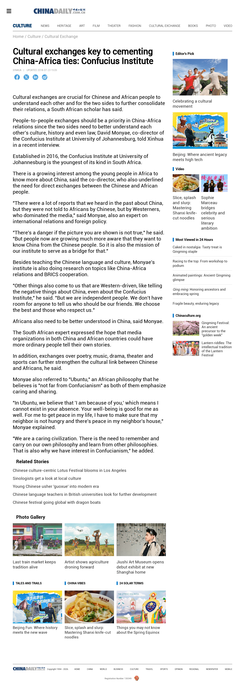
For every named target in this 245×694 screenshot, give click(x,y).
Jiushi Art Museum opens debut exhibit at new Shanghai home (140, 567)
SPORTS (164, 669)
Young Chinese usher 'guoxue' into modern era (56, 486)
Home (18, 36)
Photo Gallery (30, 517)
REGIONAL (194, 669)
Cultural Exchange (164, 26)
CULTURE (22, 25)
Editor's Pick (185, 54)
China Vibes (76, 583)
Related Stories (32, 461)
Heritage (64, 26)
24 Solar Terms (131, 583)
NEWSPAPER (212, 669)
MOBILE (228, 669)
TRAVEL (149, 669)
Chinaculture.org (188, 316)
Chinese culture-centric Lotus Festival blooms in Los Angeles (69, 470)
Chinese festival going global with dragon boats (57, 502)
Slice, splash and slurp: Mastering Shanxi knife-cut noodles (88, 632)
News (45, 26)
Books (193, 26)
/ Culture (33, 36)
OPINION (179, 669)
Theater (114, 26)
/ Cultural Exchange (60, 36)
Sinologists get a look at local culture (47, 478)
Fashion (135, 26)
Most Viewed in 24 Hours (194, 240)
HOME (77, 669)
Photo (211, 26)
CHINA (90, 669)
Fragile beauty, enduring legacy (196, 303)
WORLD (103, 669)
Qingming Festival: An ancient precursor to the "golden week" (216, 329)
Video (228, 26)
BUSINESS (118, 669)
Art (82, 26)
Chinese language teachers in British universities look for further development (85, 494)
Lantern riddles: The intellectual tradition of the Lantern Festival (217, 349)
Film (96, 26)
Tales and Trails (29, 583)
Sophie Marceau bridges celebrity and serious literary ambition (213, 213)
